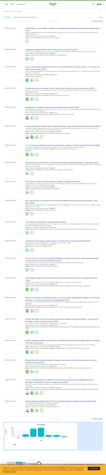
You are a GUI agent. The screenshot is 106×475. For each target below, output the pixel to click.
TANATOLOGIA (85, 348)
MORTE (73, 348)
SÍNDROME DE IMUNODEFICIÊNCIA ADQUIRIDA (77, 286)
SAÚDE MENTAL (35, 368)
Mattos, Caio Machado (59, 205)
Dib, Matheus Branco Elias (94, 164)
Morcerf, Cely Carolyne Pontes (48, 282)
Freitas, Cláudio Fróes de (62, 243)
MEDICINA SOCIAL (74, 368)
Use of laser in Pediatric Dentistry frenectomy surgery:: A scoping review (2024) (53, 182)
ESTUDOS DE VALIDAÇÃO (67, 114)
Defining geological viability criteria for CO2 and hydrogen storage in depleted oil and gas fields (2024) (60, 401)
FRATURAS (33, 170)
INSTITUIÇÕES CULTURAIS (50, 266)
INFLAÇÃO (46, 286)
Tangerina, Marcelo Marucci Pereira (61, 71)
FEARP (56, 131)
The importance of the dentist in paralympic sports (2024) (45, 222)
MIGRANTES (34, 307)
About (13, 4)
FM (59, 346)
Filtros (7, 17)
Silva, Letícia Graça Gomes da (46, 147)
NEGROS (50, 133)
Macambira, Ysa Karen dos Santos (34, 90)
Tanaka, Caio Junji (47, 185)
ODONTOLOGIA (35, 229)
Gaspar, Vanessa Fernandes (93, 205)
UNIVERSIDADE (44, 368)
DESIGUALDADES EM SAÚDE (38, 389)
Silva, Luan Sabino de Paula (32, 224)
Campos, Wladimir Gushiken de (76, 164)
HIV (31, 150)
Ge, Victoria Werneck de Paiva (60, 164)
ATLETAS (55, 229)
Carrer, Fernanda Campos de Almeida (71, 183)
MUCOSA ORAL (45, 37)
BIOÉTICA (78, 348)
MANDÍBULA (40, 170)
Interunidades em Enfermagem (68, 149)
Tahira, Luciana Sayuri (79, 71)
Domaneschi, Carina (62, 32)
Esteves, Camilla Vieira (31, 34)
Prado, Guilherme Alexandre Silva (76, 205)
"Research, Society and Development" (25, 17)
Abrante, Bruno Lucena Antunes (33, 243)
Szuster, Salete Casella (31, 51)
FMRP (55, 93)
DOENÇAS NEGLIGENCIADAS (79, 389)
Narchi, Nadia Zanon (77, 147)
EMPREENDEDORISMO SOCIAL (39, 133)
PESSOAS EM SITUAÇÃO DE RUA (63, 327)
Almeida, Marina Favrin (43, 225)
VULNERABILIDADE (77, 327)
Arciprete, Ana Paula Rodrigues (33, 128)
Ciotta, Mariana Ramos (31, 403)
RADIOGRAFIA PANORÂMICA (43, 246)
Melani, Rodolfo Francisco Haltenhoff (83, 51)
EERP (60, 131)
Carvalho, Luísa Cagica (71, 128)
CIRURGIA (57, 189)
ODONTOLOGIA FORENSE (37, 55)
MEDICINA (51, 368)
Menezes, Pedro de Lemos (80, 90)
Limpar (101, 17)
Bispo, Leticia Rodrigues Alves (48, 109)
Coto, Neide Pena (30, 225)
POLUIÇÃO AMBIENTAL (36, 76)
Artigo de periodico (10, 28)
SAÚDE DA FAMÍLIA (43, 307)
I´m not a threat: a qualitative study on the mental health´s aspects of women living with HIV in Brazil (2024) (62, 145)
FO (55, 36)
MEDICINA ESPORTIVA (84, 229)
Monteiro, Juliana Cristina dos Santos (48, 130)
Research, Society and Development (39, 36)
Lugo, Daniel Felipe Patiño (52, 262)
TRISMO (59, 170)
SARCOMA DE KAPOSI (36, 286)
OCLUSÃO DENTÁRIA (67, 170)
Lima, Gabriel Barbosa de (50, 345)
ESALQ (60, 387)
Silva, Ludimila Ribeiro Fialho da (33, 183)
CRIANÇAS (57, 114)
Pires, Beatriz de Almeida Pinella (65, 109)
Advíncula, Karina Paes (50, 90)
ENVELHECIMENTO (36, 95)
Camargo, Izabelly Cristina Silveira (83, 109)
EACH (55, 74)
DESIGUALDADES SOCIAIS (47, 327)
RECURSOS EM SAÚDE (37, 266)
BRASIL (68, 133)
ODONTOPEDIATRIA (36, 189)
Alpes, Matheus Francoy (31, 109)
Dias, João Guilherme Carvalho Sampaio (67, 224)
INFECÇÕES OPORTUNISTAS (56, 286)
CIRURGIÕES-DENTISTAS (45, 229)
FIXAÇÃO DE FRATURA (50, 170)
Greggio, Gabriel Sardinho (32, 71)
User (92, 4)
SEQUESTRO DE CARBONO (38, 406)
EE (55, 149)
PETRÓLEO (48, 406)
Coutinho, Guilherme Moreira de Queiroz (69, 302)
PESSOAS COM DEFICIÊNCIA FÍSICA (68, 229)
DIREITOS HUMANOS (93, 389)
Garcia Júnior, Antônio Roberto (48, 32)
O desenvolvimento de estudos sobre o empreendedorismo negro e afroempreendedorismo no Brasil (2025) (62, 126)
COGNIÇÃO (66, 95)
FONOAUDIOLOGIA (36, 114)
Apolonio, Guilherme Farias (32, 32)
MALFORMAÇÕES (54, 37)
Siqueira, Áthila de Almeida (32, 282)
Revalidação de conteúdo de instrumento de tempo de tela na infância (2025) (52, 107)
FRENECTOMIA (50, 189)
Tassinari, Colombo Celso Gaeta (48, 403)
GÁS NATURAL (55, 406)
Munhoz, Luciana (48, 243)
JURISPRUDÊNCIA (61, 55)
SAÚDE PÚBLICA (53, 307)
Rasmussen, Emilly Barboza (51, 302)
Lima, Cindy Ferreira (30, 147)
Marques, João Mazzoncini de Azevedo (68, 282)
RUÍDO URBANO (45, 95)
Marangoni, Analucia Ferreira (33, 185)
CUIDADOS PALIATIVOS (37, 348)
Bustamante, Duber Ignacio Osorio (34, 262)
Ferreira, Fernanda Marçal (62, 147)
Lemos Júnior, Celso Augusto (76, 32)
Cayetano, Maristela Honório (51, 183)
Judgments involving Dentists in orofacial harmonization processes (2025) (51, 49)
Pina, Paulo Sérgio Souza (90, 32)
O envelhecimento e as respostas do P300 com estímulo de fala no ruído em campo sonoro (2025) (59, 88)
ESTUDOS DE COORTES (59, 133)
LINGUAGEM (44, 114)
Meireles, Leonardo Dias (93, 71)
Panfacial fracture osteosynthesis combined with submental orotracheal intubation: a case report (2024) (61, 163)
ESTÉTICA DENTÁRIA (50, 55)
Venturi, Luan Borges (44, 164)
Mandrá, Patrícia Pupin (36, 111)
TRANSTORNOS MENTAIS (61, 368)
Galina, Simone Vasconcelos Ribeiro (53, 128)
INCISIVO (33, 246)
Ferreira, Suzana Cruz (89, 183)
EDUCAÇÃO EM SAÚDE (85, 368)
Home (6, 4)
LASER (43, 189)
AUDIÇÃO (50, 114)
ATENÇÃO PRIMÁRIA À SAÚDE (66, 307)
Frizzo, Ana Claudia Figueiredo (65, 90)
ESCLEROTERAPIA (35, 37)
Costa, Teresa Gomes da (86, 128)
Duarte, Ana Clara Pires (48, 224)
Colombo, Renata (45, 71)
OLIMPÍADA (94, 229)
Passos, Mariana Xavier (45, 205)
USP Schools (21, 4)
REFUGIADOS (78, 307)
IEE (55, 405)
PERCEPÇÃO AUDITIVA (56, 95)
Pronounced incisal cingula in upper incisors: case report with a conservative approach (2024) (58, 241)
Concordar (94, 468)
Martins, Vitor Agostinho (63, 345)
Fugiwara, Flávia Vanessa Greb (48, 51)
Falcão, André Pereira (31, 164)
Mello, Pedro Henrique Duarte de (88, 224)
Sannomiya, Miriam (32, 73)
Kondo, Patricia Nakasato (64, 51)
